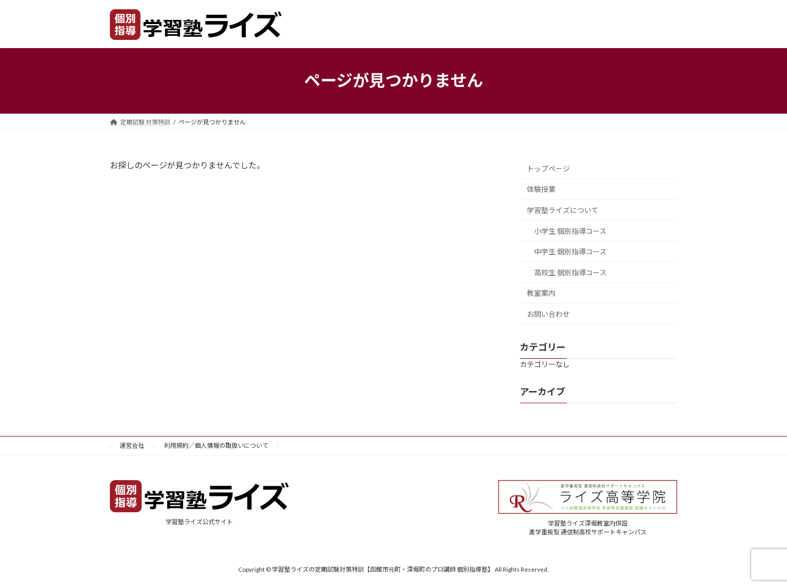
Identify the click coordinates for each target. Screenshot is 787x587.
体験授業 (541, 189)
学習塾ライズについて (562, 210)
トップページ (548, 168)
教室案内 (541, 293)
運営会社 (132, 445)
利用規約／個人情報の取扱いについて (216, 445)
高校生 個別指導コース (570, 272)
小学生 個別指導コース (570, 230)
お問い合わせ (548, 314)
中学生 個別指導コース (570, 251)
